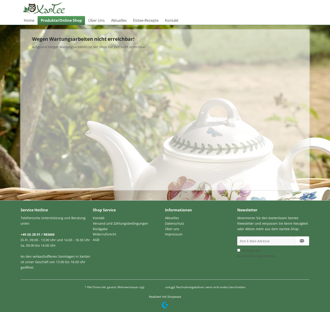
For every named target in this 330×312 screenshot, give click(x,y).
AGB (96, 239)
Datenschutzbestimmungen (282, 250)
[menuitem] (29, 20)
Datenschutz (174, 223)
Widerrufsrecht (104, 234)
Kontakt (98, 218)
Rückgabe (100, 229)
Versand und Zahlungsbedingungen (120, 223)
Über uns (172, 229)
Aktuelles (172, 218)
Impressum (173, 234)
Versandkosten (155, 287)
